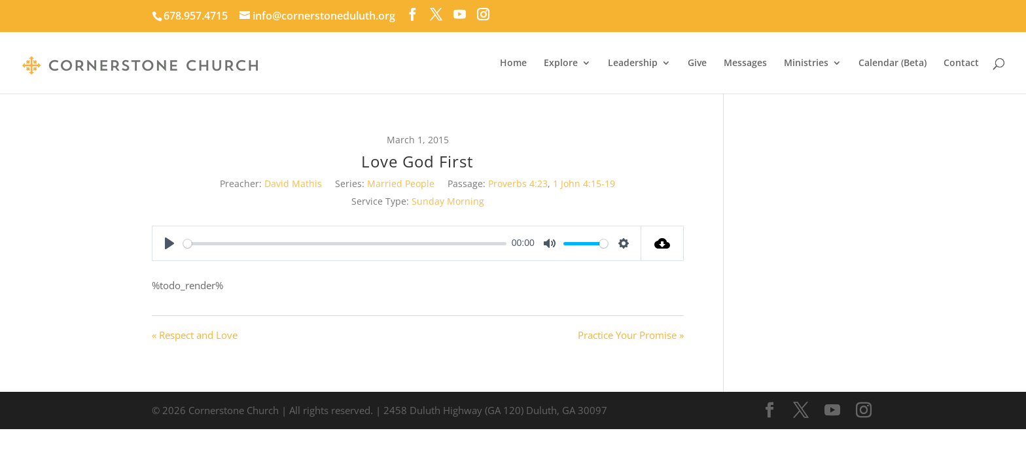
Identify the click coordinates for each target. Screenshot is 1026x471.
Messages (745, 63)
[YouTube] (459, 14)
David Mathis (293, 183)
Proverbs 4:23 (518, 183)
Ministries (806, 63)
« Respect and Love (195, 334)
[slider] (344, 243)
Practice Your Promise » (631, 334)
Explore (561, 63)
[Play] (169, 243)
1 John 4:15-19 (584, 183)
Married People (400, 183)
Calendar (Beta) (892, 63)
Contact (961, 63)
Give (697, 63)
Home (513, 63)
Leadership (633, 63)
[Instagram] (483, 14)
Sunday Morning (448, 201)
